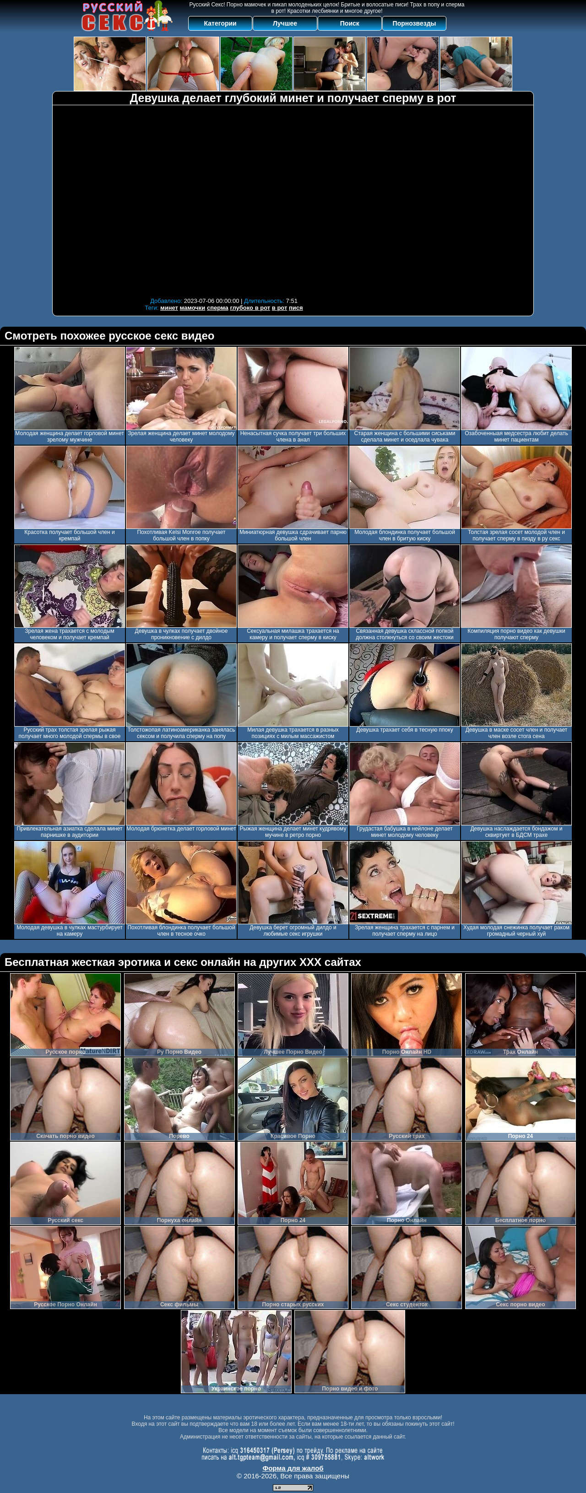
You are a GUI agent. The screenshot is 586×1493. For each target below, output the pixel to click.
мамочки (193, 307)
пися (296, 307)
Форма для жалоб (292, 1468)
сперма (217, 307)
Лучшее (285, 23)
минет (169, 307)
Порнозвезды (414, 23)
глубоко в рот (250, 307)
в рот (280, 307)
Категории (220, 23)
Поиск (349, 23)
